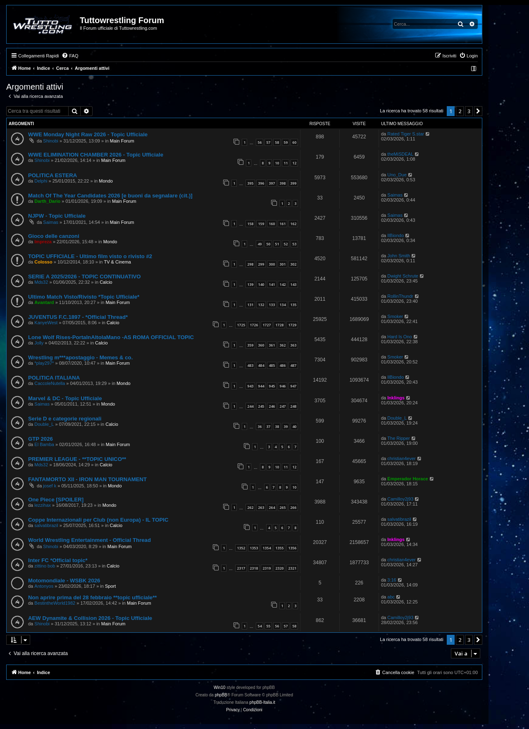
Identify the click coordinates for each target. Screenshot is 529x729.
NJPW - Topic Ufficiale (57, 216)
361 (272, 345)
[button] (478, 111)
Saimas (395, 194)
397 (272, 183)
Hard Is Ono (399, 336)
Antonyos (43, 586)
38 (277, 426)
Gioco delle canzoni (53, 236)
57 (268, 142)
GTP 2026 (40, 439)
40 (294, 426)
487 (293, 365)
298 (250, 264)
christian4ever (401, 458)
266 (293, 507)
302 (293, 264)
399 (293, 183)
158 (250, 223)
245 (261, 406)
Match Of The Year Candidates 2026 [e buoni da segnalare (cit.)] (110, 195)
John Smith (398, 255)
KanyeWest (45, 322)
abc (391, 596)
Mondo (106, 180)
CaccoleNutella (49, 383)
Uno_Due (396, 174)
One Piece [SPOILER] (55, 499)
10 (277, 163)
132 (261, 304)
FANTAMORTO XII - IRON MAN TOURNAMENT (87, 479)
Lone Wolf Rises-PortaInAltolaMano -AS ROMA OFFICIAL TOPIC (111, 337)
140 (261, 284)
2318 (254, 568)
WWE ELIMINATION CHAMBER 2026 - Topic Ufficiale (95, 155)
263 (261, 507)
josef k (49, 485)
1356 (292, 548)
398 (282, 183)
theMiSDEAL (400, 154)
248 (293, 406)
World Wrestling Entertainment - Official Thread (89, 540)
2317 (241, 568)
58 (277, 142)
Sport (110, 586)
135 (293, 304)
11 (286, 163)
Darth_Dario (47, 201)
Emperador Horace (407, 478)
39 (286, 426)
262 (250, 507)
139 (250, 284)
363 (293, 345)
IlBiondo (395, 235)
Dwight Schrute (402, 275)
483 (250, 365)
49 (259, 244)
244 (250, 406)
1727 (266, 325)
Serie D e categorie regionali (64, 419)
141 (272, 284)
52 (286, 244)
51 (277, 244)
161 (282, 223)
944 (261, 386)
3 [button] (468, 111)
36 (259, 426)
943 (250, 386)
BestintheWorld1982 (54, 603)
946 (282, 386)
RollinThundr (400, 296)
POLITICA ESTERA (52, 175)
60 (294, 142)
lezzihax (42, 505)
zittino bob (44, 565)
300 (272, 264)
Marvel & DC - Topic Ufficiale (65, 398)
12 (294, 163)
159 (261, 223)
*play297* (44, 363)
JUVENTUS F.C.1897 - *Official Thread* (78, 317)
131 (250, 304)
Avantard (44, 302)
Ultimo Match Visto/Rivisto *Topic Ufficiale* (83, 297)
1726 (254, 325)
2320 (279, 568)
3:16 (391, 579)
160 (272, 223)
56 (259, 142)
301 (282, 264)
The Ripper (398, 438)
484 (261, 365)
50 (268, 244)
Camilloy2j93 (400, 498)
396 (261, 183)
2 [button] (459, 111)
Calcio (106, 282)
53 (294, 244)
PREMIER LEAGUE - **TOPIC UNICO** (77, 459)
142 (282, 284)
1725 (241, 325)
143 (293, 284)
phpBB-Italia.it (262, 702)
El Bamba (44, 444)
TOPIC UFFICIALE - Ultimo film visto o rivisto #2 (90, 256)
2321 (292, 568)
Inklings (396, 397)
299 (261, 264)
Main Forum (122, 140)
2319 (266, 568)
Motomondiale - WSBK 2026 (64, 580)
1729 (292, 325)
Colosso (43, 261)
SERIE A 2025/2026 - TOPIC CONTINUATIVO (84, 276)
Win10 (219, 687)
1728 (279, 325)
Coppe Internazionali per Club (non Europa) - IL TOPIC (98, 520)
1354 (266, 548)
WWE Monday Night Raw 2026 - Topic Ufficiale (88, 134)
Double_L (44, 424)
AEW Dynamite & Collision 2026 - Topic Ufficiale (90, 618)
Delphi (40, 180)
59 (286, 142)
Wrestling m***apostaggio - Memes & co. (80, 357)
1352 (241, 548)
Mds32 (41, 282)
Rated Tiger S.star (405, 133)
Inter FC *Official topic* (58, 560)
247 (282, 406)
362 (282, 345)
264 (272, 507)
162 (293, 223)
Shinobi (50, 140)
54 (259, 626)
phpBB (221, 695)
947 (293, 386)
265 (282, 507)
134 (282, 304)
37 (268, 426)
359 (250, 345)
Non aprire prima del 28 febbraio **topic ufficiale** (92, 597)
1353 (254, 548)
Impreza (43, 241)
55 (268, 626)
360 (261, 345)
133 (272, 304)
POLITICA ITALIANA (54, 378)
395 (250, 183)
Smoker (395, 316)
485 (272, 365)
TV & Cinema (117, 261)
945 (272, 386)
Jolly (38, 342)
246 (272, 406)
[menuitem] (70, 56)
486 (282, 365)
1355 (279, 548)
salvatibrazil (46, 525)
